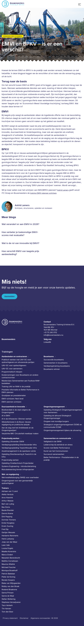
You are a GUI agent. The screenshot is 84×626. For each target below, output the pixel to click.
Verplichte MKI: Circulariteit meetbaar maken (20, 433)
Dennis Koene (7, 513)
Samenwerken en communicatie (57, 438)
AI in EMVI (6, 415)
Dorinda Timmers (9, 520)
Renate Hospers (8, 580)
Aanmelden (9, 296)
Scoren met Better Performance (57, 448)
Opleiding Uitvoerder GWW (13, 441)
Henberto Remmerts (10, 536)
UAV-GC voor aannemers (12, 368)
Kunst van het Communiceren (56, 451)
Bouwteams (49, 356)
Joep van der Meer (9, 542)
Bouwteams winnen (52, 369)
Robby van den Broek (10, 586)
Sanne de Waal (8, 596)
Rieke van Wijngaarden (11, 583)
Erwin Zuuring (7, 526)
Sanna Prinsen (8, 593)
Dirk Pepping (7, 516)
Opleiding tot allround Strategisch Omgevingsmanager (57, 416)
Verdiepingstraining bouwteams (57, 366)
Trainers (5, 488)
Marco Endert (7, 555)
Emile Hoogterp (8, 523)
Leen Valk (6, 545)
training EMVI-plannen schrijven (43, 193)
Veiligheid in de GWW (52, 441)
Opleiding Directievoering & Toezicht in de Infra (19, 455)
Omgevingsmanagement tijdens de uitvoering (62, 430)
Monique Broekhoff (10, 570)
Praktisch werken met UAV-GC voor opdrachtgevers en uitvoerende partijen (18, 361)
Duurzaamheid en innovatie (13, 407)
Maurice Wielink (8, 564)
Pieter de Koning (8, 577)
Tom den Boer (7, 612)
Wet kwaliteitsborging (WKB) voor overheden (20, 477)
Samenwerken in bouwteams (55, 363)
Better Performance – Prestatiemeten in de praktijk (61, 458)
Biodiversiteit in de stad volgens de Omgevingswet (16, 411)
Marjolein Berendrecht (11, 558)
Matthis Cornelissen (10, 561)
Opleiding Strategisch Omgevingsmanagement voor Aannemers (63, 411)
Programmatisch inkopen (12, 372)
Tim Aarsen (6, 608)
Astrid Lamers (63, 190)
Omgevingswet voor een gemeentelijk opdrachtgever (17, 482)
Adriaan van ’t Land (10, 491)
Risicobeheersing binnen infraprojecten (18, 469)
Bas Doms (6, 507)
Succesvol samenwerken (54, 454)
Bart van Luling (8, 504)
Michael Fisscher (9, 567)
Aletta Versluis (7, 494)
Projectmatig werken (10, 438)
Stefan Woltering (8, 599)
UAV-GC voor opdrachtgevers (14, 365)
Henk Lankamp (8, 539)
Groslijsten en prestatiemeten (14, 395)
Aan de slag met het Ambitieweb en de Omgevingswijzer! (17, 429)
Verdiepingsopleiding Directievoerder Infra (19, 445)
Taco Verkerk (7, 605)
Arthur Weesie (7, 501)
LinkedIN (47, 342)
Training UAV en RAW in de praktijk (16, 386)
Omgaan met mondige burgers (56, 421)
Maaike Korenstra (9, 551)
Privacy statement (10, 618)
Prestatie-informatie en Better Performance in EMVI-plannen (20, 391)
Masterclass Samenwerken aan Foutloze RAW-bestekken (21, 382)
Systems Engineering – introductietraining (19, 466)
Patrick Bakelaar (8, 574)
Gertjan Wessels (8, 532)
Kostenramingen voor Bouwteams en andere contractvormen (20, 376)
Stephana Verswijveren (11, 602)
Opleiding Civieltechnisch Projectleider (18, 463)
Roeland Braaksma (9, 589)
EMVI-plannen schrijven (11, 402)
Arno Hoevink (7, 497)
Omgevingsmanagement (54, 407)
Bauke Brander (8, 510)
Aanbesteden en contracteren (14, 356)
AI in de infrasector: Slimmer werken (17, 419)
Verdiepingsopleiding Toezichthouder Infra (19, 448)
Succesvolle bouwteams (54, 360)
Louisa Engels (7, 548)
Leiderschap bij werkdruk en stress (58, 445)
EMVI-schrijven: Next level (12, 399)
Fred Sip (5, 529)
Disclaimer (24, 618)
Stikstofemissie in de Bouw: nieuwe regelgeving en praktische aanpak (16, 423)
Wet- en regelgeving (10, 474)
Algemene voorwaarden (40, 618)
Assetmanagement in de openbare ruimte (19, 451)
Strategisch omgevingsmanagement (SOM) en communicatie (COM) (63, 425)
